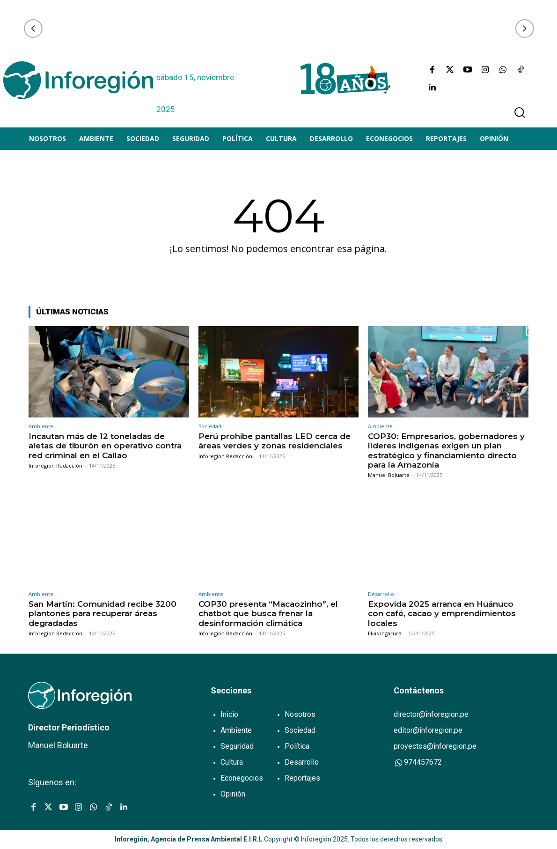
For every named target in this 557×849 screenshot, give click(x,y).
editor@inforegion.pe (428, 730)
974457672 (418, 762)
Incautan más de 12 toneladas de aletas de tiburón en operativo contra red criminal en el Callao (105, 446)
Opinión (232, 793)
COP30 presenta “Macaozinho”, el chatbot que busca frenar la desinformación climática (268, 613)
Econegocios (241, 778)
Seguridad (237, 746)
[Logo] (78, 80)
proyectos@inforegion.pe (435, 746)
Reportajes (302, 778)
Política (297, 746)
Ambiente (41, 426)
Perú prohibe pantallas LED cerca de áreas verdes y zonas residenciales (274, 441)
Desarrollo (381, 593)
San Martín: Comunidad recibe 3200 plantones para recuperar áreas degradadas (102, 613)
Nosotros (300, 714)
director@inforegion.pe (431, 714)
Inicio (229, 714)
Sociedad (209, 426)
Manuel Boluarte (389, 474)
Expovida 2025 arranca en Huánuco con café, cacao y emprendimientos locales (442, 613)
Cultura (231, 762)
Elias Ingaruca (385, 633)
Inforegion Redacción (55, 465)
